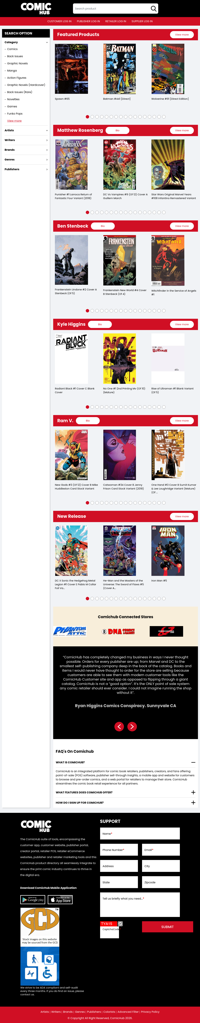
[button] (87, 116)
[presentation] (182, 34)
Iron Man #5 (159, 580)
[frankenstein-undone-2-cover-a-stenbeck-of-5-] (71, 260)
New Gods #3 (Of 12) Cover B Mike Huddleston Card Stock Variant (76, 486)
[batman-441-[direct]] (119, 69)
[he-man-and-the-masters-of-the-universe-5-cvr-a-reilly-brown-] (119, 550)
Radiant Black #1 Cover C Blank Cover (74, 390)
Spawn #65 (62, 99)
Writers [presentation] (10, 140)
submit (167, 926)
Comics (12, 49)
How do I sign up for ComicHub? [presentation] (80, 803)
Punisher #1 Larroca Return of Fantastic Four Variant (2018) (73, 196)
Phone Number (113, 850)
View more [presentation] (182, 34)
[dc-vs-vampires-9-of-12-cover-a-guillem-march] (119, 164)
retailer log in (115, 21)
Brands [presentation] (10, 150)
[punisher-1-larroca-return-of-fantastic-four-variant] (71, 164)
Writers (56, 1012)
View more (14, 121)
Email (149, 850)
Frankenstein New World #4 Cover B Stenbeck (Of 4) (124, 292)
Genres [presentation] (9, 160)
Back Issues (15, 56)
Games (12, 106)
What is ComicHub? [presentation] (70, 762)
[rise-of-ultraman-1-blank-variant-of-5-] (167, 358)
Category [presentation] (11, 42)
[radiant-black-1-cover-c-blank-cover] (71, 358)
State (106, 882)
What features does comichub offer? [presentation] (84, 792)
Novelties (13, 99)
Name (107, 834)
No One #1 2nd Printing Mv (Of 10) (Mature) (124, 390)
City (147, 866)
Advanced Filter (128, 1012)
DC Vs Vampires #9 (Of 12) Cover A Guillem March (125, 196)
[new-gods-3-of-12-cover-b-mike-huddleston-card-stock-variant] (71, 455)
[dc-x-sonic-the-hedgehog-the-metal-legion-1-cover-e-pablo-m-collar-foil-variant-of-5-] (71, 550)
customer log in (59, 21)
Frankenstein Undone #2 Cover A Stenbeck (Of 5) (76, 291)
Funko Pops (15, 114)
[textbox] (115, 8)
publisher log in (88, 21)
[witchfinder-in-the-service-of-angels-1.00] (167, 260)
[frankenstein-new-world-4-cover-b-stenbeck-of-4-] (119, 260)
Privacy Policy (150, 1012)
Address (108, 866)
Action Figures (16, 78)
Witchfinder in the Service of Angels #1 (173, 292)
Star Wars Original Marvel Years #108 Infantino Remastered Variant (173, 196)
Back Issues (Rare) (19, 92)
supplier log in (142, 21)
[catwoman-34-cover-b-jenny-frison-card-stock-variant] (119, 455)
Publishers (94, 1012)
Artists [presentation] (9, 130)
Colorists (109, 1012)
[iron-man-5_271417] (167, 550)
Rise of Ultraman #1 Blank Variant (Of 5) (172, 390)
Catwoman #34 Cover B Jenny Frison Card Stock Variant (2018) (123, 486)
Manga (12, 71)
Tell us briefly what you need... (123, 899)
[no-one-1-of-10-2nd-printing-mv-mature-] (119, 358)
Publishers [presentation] (12, 169)
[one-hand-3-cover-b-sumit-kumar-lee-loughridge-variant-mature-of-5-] (167, 455)
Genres (80, 1012)
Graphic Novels (17, 63)
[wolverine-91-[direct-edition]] (167, 69)
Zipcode (150, 882)
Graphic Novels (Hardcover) (26, 85)
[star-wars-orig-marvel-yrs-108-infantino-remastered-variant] (167, 164)
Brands (68, 1012)
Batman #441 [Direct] (117, 99)
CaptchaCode (112, 929)
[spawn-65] (71, 69)
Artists (45, 1012)
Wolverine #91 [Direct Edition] (170, 99)
